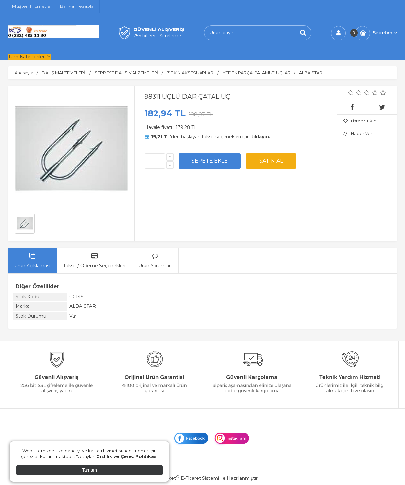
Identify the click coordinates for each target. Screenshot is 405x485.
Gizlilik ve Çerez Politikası (127, 456)
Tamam (89, 470)
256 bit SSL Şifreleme (157, 36)
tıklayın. (260, 137)
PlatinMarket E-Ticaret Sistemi (183, 478)
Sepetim (385, 33)
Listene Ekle (359, 120)
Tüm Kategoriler (26, 57)
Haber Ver (357, 133)
